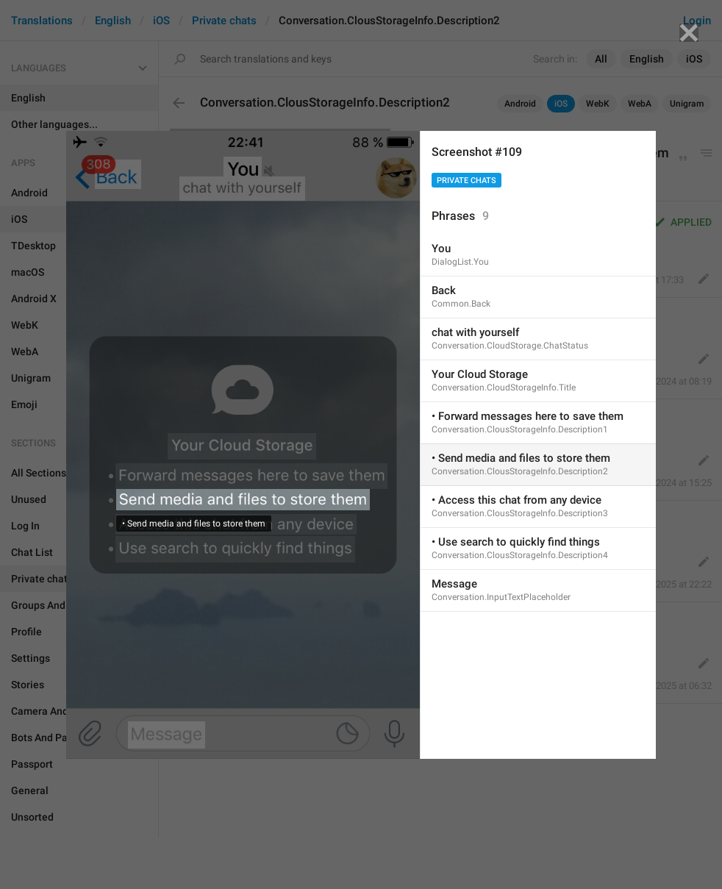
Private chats (466, 180)
